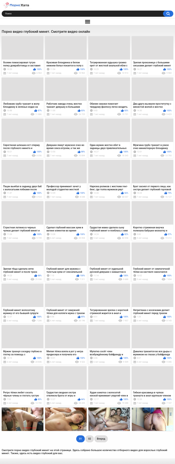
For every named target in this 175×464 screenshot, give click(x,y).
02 (89, 438)
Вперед (101, 438)
